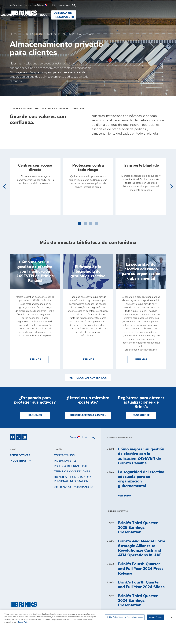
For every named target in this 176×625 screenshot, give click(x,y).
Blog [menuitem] (114, 13)
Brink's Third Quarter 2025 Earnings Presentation (138, 527)
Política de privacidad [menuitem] (71, 466)
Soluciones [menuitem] (76, 13)
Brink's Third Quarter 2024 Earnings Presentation (138, 600)
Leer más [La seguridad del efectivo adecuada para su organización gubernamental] (145, 359)
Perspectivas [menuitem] (20, 455)
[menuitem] (17, 5)
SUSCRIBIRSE (141, 415)
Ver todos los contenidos (88, 378)
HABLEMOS (35, 415)
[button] (79, 223)
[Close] (172, 617)
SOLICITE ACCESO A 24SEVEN (87, 415)
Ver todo (124, 496)
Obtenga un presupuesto (73, 486)
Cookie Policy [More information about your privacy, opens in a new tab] (22, 622)
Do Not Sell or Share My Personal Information (72, 479)
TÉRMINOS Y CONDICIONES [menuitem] (72, 471)
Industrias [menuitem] (97, 13)
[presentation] (4, 186)
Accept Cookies (155, 617)
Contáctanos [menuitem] (64, 455)
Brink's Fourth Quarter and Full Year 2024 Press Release (140, 568)
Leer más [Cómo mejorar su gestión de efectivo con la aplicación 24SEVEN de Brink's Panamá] (39, 359)
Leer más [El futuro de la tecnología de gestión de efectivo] (92, 359)
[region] (88, 617)
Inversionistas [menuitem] (65, 460)
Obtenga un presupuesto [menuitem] (144, 13)
